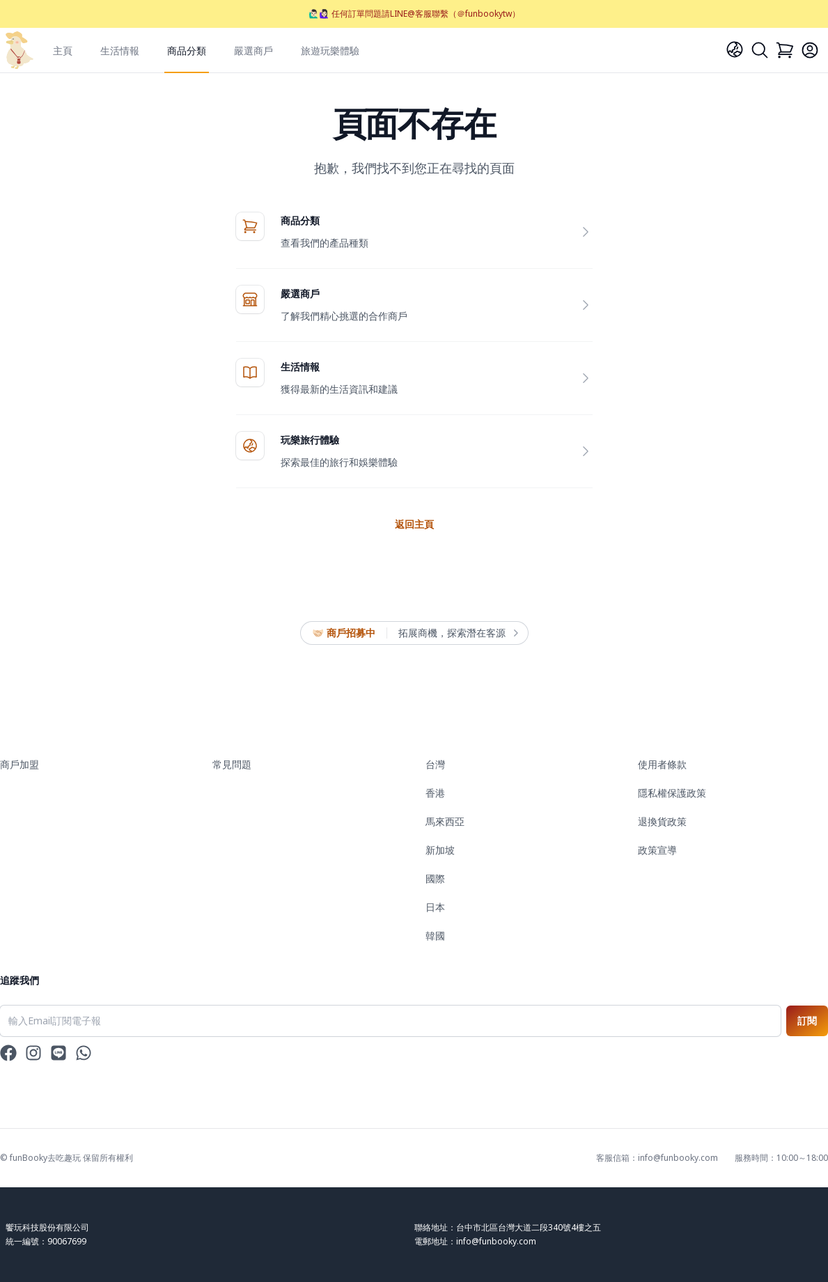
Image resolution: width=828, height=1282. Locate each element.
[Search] (759, 50)
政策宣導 (657, 850)
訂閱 (807, 1020)
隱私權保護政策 (672, 792)
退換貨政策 (662, 821)
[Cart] (784, 50)
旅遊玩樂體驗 (330, 50)
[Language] (734, 49)
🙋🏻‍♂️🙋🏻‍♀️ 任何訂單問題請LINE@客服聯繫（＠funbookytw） (414, 13)
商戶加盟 (19, 764)
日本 (435, 907)
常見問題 (231, 764)
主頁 (62, 50)
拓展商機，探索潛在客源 (457, 633)
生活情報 (119, 50)
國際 (435, 878)
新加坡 (440, 850)
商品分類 (186, 50)
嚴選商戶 (253, 50)
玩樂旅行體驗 (310, 439)
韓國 (435, 935)
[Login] (809, 50)
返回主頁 (414, 524)
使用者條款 (662, 764)
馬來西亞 (444, 821)
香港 (435, 792)
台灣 (435, 764)
